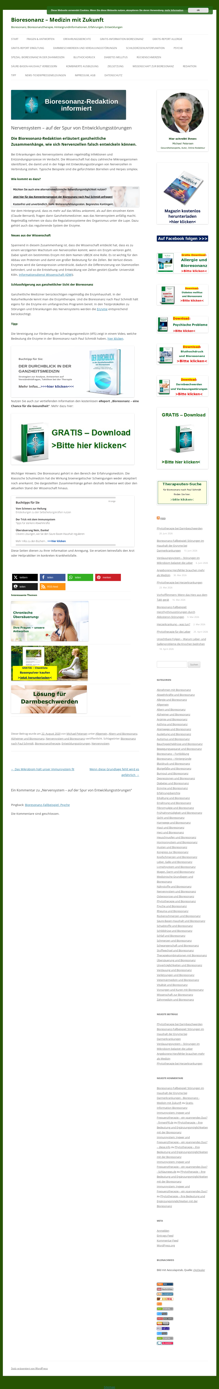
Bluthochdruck (84, 57)
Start (14, 39)
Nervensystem (100, 743)
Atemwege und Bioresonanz (174, 729)
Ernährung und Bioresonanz (174, 803)
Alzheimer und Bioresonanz (28, 738)
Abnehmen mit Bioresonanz (174, 690)
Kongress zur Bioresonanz (172, 852)
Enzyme (102, 309)
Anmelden (163, 1230)
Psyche (178, 48)
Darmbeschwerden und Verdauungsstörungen (85, 48)
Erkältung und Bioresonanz (173, 798)
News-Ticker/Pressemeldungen (45, 75)
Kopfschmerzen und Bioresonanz (177, 857)
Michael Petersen (77, 733)
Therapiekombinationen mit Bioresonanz (182, 955)
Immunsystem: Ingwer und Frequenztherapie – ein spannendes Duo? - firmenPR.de (182, 1117)
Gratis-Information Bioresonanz (121, 39)
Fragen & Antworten (40, 39)
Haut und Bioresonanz (170, 827)
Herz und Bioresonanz (170, 832)
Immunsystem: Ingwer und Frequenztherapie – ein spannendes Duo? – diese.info (182, 1142)
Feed (163, 518)
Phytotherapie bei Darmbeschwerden (180, 528)
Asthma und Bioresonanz (172, 724)
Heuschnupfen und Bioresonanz (176, 837)
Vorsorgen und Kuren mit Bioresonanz (180, 990)
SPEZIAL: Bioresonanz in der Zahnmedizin (37, 57)
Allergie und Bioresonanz (172, 699)
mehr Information (174, 10)
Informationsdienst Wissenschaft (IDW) (45, 275)
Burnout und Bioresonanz (172, 773)
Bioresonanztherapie (47, 743)
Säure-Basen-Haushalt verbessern (34, 66)
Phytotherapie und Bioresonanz (176, 901)
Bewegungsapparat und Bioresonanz (179, 749)
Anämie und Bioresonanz (172, 719)
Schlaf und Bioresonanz (171, 935)
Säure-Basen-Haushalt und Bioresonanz (181, 921)
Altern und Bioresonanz (123, 733)
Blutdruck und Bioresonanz (173, 763)
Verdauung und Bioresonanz (174, 970)
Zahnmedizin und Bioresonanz (175, 999)
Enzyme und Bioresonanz (172, 788)
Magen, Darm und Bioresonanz (176, 872)
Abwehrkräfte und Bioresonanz (176, 695)
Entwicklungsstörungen (76, 743)
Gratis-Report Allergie (167, 39)
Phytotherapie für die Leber (173, 631)
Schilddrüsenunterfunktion (145, 48)
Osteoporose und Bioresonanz (175, 896)
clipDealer (199, 1270)
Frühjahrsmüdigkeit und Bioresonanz (179, 813)
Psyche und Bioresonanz (172, 906)
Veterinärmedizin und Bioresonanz (178, 980)
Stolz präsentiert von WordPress (29, 1368)
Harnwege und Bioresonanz (174, 822)
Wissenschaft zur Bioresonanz (153, 66)
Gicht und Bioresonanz (171, 817)
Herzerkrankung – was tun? (173, 624)
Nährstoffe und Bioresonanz (174, 886)
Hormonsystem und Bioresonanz (177, 842)
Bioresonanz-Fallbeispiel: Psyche (47, 805)
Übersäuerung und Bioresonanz (176, 960)
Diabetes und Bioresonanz (173, 783)
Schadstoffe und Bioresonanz (175, 926)
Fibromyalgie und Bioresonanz (175, 808)
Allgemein (101, 733)
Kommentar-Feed (167, 1240)
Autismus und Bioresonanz (173, 739)
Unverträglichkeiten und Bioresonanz (179, 965)
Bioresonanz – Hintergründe (174, 758)
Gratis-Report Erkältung (27, 48)
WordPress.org (166, 1245)
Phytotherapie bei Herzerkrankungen (179, 582)
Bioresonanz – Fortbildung (173, 754)
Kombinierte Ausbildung (82, 66)
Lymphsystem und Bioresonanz (176, 867)
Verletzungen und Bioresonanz (175, 975)
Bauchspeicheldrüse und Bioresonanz (180, 744)
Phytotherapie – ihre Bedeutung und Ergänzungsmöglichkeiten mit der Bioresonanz (182, 1127)
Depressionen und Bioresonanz (176, 778)
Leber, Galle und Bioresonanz (174, 862)
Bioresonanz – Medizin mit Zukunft (57, 19)
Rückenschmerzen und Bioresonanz (179, 916)
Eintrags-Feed (165, 1235)
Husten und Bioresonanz (172, 847)
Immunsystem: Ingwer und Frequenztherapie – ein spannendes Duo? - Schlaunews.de (182, 1166)
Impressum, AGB (85, 75)
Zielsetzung (116, 66)
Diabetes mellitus (116, 57)
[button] (25, 577)
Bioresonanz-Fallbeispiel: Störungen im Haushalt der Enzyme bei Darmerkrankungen (180, 545)
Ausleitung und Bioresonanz (174, 734)
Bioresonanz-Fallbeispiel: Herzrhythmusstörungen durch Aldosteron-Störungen (176, 612)
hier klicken (115, 338)
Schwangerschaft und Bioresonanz (178, 945)
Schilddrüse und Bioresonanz (174, 931)
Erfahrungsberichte (77, 39)
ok (198, 10)
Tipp (13, 75)
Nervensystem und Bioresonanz (65, 738)
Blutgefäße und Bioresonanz (174, 768)
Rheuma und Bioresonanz (172, 911)
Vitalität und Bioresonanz (172, 985)
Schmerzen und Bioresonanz (174, 940)
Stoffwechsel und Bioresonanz (175, 950)
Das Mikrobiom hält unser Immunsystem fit (42, 769)
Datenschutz (113, 75)
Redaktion (189, 66)
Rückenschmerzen (149, 57)
